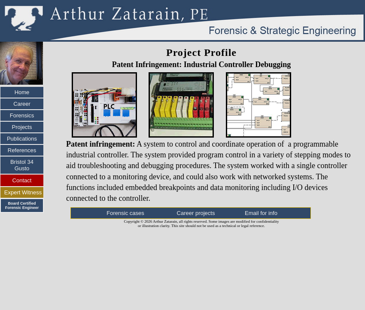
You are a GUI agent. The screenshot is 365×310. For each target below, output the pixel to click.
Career (21, 104)
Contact (22, 180)
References (22, 150)
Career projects (196, 213)
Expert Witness (23, 192)
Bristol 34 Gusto (21, 165)
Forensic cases (125, 213)
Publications (22, 138)
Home (22, 92)
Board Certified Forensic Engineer (22, 205)
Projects (22, 127)
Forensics (22, 115)
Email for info (261, 213)
